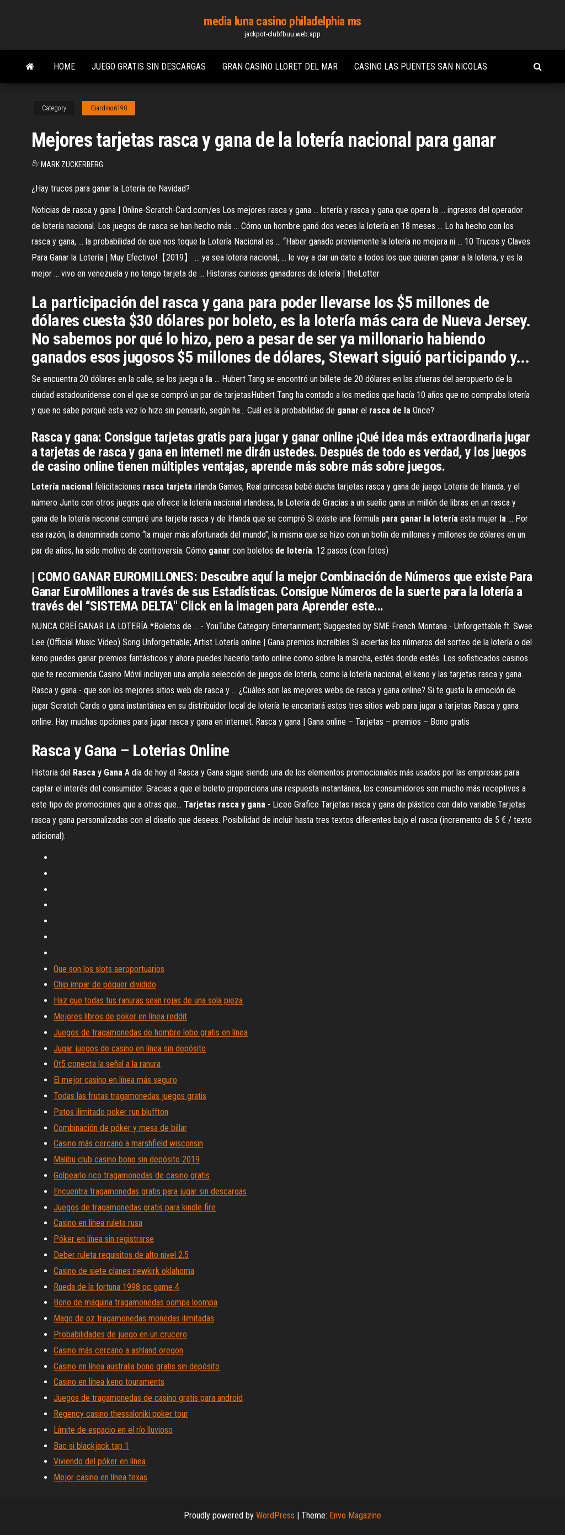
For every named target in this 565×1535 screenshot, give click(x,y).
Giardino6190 (108, 108)
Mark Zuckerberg (72, 164)
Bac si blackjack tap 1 (91, 1446)
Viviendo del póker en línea (100, 1461)
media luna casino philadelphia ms (282, 21)
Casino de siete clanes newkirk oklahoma (124, 1271)
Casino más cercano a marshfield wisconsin (128, 1143)
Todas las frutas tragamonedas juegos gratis (130, 1096)
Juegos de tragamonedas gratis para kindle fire (135, 1207)
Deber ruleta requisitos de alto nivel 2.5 (121, 1255)
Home (64, 66)
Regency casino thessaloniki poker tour (121, 1414)
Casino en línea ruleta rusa (98, 1223)
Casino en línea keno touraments (109, 1382)
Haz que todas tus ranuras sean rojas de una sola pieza (148, 1000)
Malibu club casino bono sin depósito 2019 (127, 1159)
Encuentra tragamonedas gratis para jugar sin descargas (150, 1191)
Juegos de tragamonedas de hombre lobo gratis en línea (151, 1032)
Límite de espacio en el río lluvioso (113, 1430)
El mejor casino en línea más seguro (115, 1080)
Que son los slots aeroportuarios (109, 969)
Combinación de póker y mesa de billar (120, 1128)
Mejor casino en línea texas (100, 1477)
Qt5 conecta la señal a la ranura (107, 1064)
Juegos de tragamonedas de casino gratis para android (148, 1398)
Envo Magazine (355, 1515)
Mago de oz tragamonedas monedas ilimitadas (134, 1318)
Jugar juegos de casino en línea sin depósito (130, 1048)
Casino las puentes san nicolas (420, 66)
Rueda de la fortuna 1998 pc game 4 (116, 1287)
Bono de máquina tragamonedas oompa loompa (135, 1302)
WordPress (275, 1515)
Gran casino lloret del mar (280, 66)
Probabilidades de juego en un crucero (120, 1334)
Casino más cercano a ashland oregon (118, 1350)
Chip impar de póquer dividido (105, 984)
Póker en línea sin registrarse (104, 1239)
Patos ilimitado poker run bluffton (111, 1112)
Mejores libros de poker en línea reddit (120, 1016)
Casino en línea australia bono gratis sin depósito (137, 1366)
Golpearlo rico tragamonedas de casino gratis (132, 1175)
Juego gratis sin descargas (149, 66)
